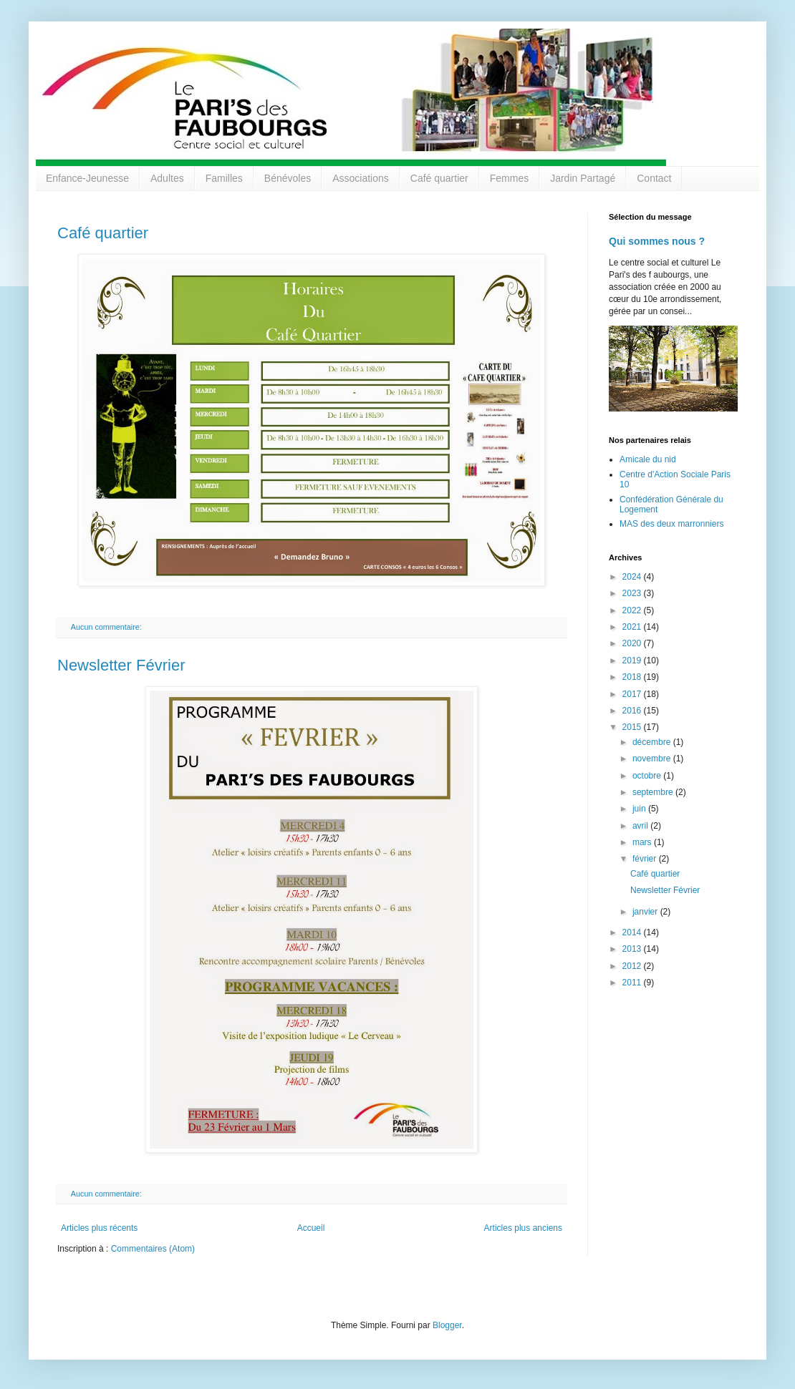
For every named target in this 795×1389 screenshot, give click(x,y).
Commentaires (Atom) (153, 1249)
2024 (633, 577)
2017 (633, 694)
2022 (633, 610)
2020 (633, 643)
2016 (633, 711)
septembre (653, 792)
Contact (654, 178)
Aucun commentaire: (107, 627)
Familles (224, 178)
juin (640, 809)
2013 (633, 949)
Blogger (447, 1325)
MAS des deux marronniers (671, 524)
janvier (646, 912)
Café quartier (439, 178)
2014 (633, 932)
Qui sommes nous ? (657, 241)
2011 (633, 983)
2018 (633, 677)
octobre (647, 776)
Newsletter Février (121, 665)
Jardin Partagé (582, 178)
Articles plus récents (99, 1228)
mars (643, 842)
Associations (360, 178)
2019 (633, 660)
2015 (633, 727)
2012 (633, 966)
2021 (633, 627)
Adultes (167, 178)
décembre (652, 742)
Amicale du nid (648, 459)
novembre (652, 759)
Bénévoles (287, 178)
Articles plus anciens (523, 1228)
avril (641, 826)
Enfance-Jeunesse (87, 178)
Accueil (311, 1228)
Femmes (509, 178)
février (645, 859)
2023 (633, 593)
